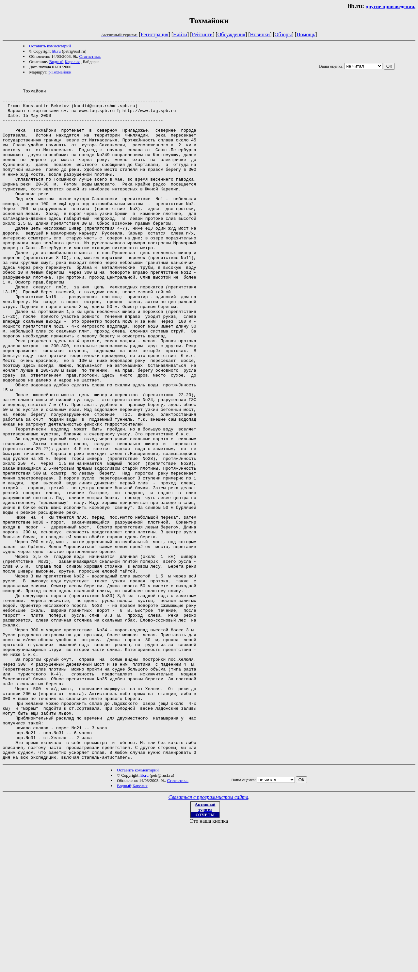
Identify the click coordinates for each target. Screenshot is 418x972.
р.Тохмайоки (59, 72)
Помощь (306, 34)
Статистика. (90, 56)
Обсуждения (231, 34)
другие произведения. (390, 6)
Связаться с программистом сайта (209, 933)
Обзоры (283, 34)
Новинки (260, 34)
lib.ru (56, 51)
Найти (180, 34)
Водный (56, 61)
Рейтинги (202, 34)
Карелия (72, 61)
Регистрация (155, 34)
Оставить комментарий (50, 45)
